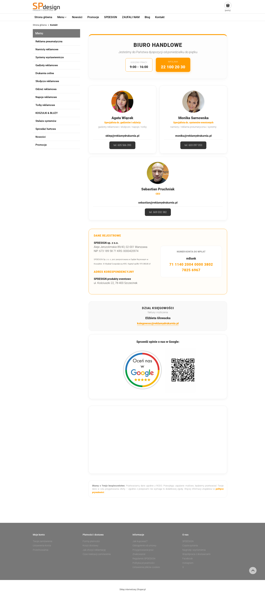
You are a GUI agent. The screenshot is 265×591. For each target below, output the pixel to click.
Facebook (187, 558)
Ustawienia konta (42, 545)
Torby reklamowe (45, 105)
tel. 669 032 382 (158, 212)
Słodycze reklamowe (47, 81)
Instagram (187, 563)
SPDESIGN (188, 541)
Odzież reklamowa (45, 89)
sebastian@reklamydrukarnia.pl (157, 202)
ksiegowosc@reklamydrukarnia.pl (158, 323)
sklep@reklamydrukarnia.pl (122, 135)
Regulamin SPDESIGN (143, 558)
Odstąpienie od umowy (144, 545)
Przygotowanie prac (143, 550)
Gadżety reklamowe (46, 65)
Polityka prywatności (143, 563)
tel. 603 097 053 (193, 145)
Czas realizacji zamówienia (97, 554)
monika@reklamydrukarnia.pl (193, 135)
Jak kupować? (140, 541)
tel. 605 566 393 (122, 145)
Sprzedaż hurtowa (45, 128)
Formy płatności (91, 541)
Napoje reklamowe (46, 97)
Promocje (41, 144)
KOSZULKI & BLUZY (46, 113)
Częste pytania (190, 545)
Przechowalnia (40, 550)
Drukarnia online (44, 73)
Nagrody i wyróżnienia (194, 550)
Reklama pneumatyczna (48, 41)
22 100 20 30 (173, 67)
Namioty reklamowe (46, 49)
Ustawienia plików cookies (146, 567)
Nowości (40, 136)
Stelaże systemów (45, 120)
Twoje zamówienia (42, 541)
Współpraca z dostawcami (196, 554)
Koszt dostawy (90, 545)
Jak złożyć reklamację (94, 550)
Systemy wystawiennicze (49, 57)
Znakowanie (138, 554)
